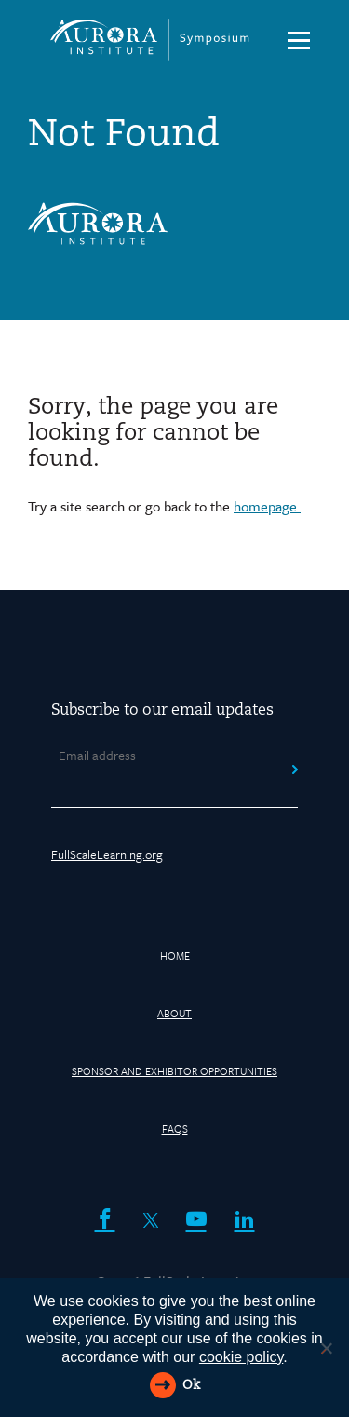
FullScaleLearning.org (107, 854)
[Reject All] (325, 1348)
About (174, 1013)
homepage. (267, 506)
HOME (175, 955)
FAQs (175, 1129)
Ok (191, 1386)
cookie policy (241, 1357)
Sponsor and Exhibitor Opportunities (174, 1071)
